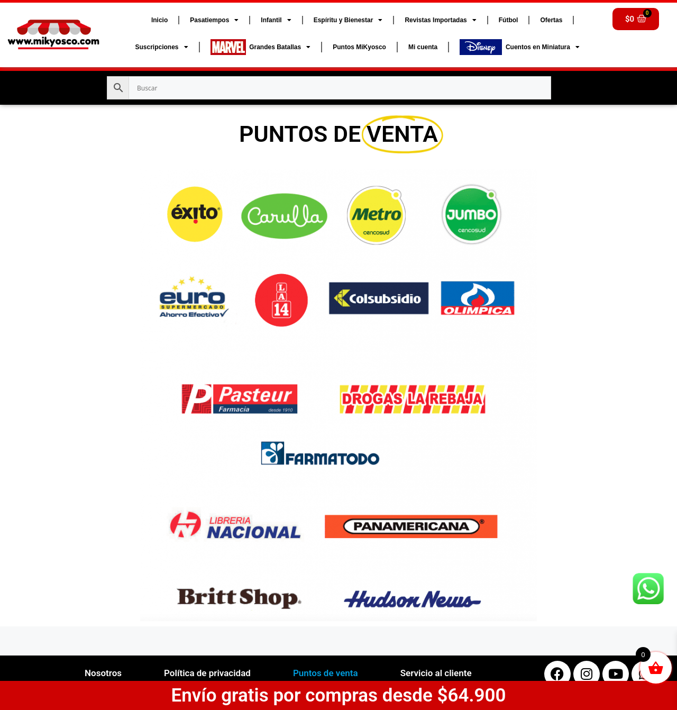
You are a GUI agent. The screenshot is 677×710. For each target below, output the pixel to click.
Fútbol (508, 20)
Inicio (159, 20)
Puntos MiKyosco (359, 47)
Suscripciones (161, 47)
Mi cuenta (422, 47)
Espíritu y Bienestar (348, 20)
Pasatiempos (214, 20)
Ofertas (551, 20)
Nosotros (103, 673)
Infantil (276, 20)
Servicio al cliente (436, 673)
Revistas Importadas (440, 20)
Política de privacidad (207, 673)
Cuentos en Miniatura (520, 47)
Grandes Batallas (261, 47)
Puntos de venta (325, 673)
